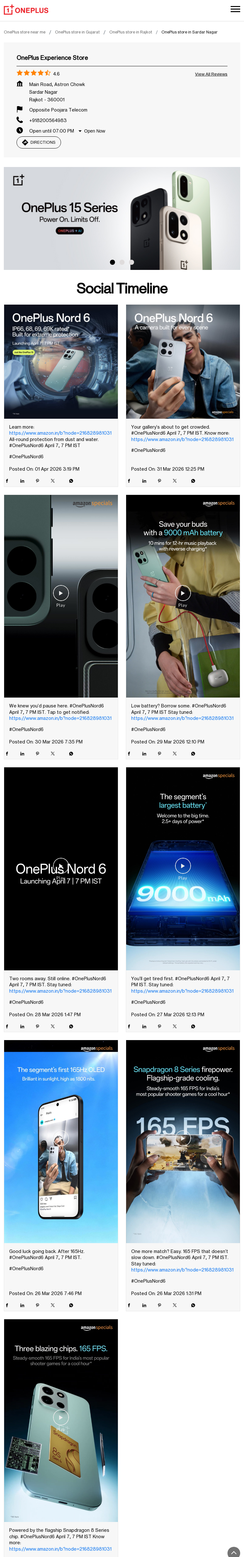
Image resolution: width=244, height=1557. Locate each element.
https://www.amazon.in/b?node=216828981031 (60, 435)
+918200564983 (48, 122)
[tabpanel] (122, 220)
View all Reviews (211, 76)
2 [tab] (122, 264)
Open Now (94, 132)
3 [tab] (131, 264)
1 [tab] (112, 264)
